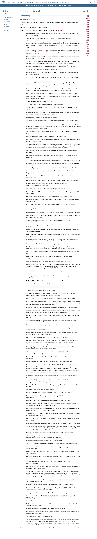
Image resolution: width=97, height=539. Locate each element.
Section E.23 (23, 24)
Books (6, 25)
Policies (33, 533)
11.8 (87, 41)
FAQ (5, 32)
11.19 (88, 20)
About (13, 2)
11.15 (88, 28)
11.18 (88, 22)
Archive (8, 21)
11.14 (88, 30)
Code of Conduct (42, 533)
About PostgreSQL (54, 533)
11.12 (88, 33)
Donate (58, 2)
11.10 (88, 37)
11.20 (88, 19)
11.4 (87, 48)
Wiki (5, 34)
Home (8, 2)
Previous (22, 518)
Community (37, 2)
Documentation (28, 2)
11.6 (87, 44)
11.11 (88, 35)
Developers (45, 2)
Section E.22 (58, 30)
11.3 (87, 50)
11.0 (87, 55)
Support (52, 2)
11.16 (88, 26)
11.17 (88, 24)
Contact (63, 533)
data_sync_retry (43, 50)
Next (79, 518)
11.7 (87, 42)
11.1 (87, 54)
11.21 (88, 17)
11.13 (88, 31)
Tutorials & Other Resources (7, 28)
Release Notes (8, 23)
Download (19, 2)
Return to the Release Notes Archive (50, 518)
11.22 (88, 15)
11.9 (87, 39)
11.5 (87, 46)
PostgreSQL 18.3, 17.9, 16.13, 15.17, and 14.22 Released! (54, 5)
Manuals (6, 19)
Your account (65, 2)
